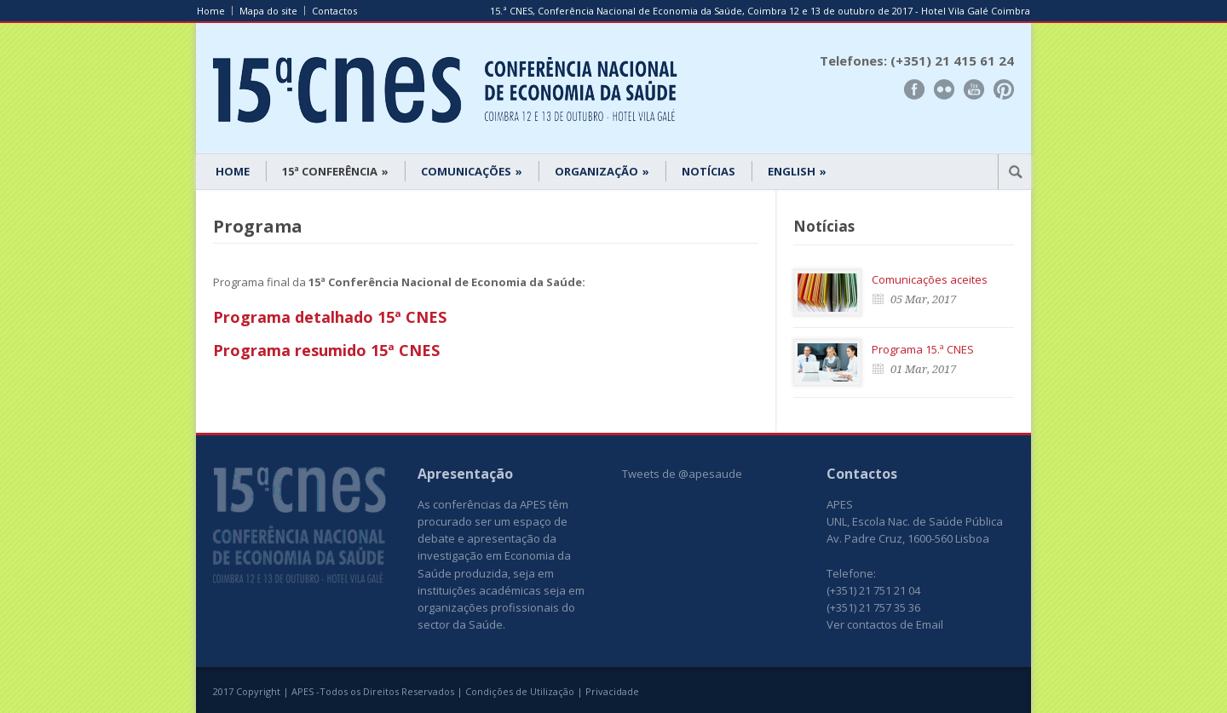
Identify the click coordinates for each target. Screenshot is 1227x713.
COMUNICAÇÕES (471, 171)
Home (211, 10)
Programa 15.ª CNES (923, 349)
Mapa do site (268, 10)
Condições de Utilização (519, 691)
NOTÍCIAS (708, 171)
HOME (233, 171)
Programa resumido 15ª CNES (326, 350)
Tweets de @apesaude (682, 473)
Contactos (334, 10)
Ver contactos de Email (885, 624)
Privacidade (612, 691)
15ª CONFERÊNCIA (335, 171)
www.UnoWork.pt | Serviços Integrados (948, 693)
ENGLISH (797, 171)
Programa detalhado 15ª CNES (329, 317)
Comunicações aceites (930, 279)
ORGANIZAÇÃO (602, 171)
